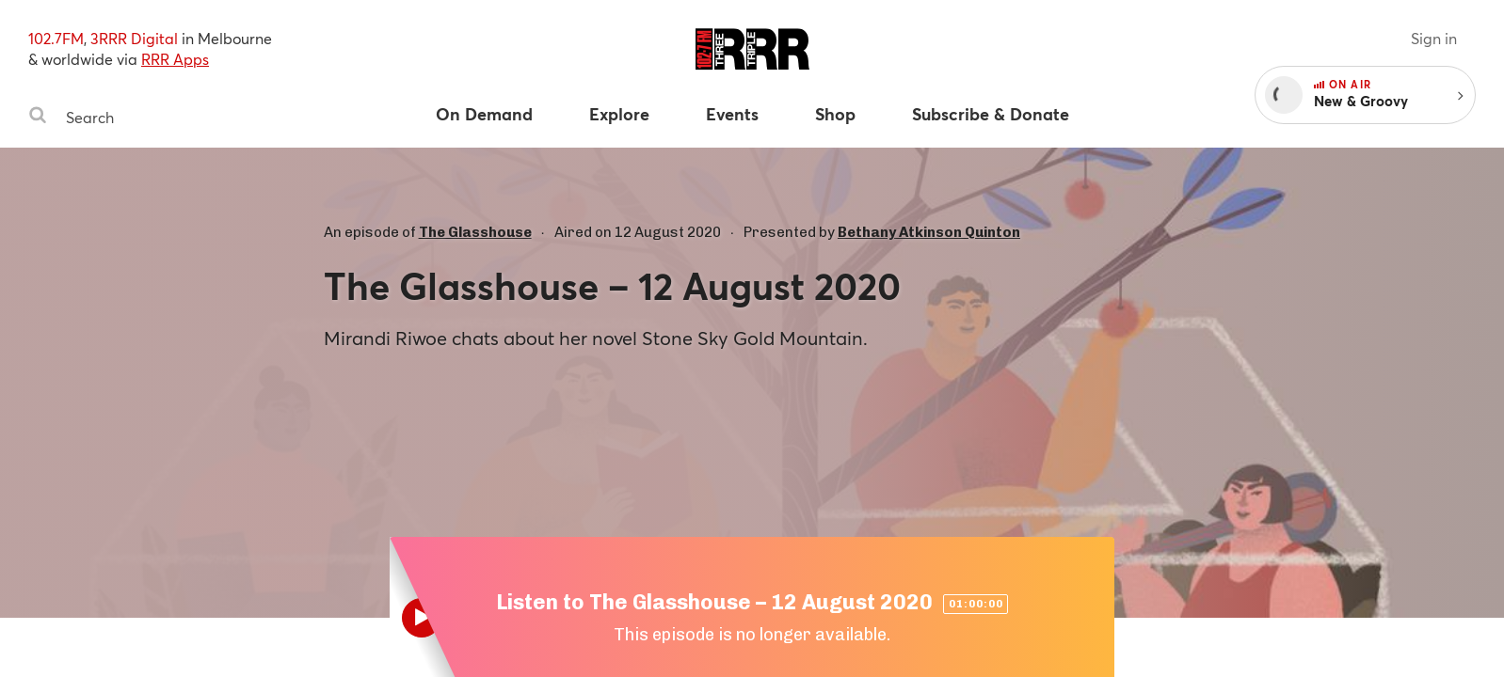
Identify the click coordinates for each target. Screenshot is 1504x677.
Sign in (1434, 38)
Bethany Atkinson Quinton (929, 232)
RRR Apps (175, 59)
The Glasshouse (475, 232)
